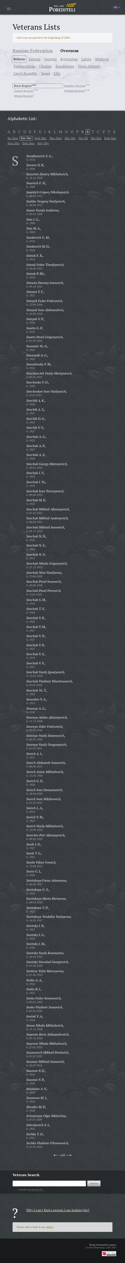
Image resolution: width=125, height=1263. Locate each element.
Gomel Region (23, 91)
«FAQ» (50, 1227)
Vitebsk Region (74, 91)
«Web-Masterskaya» (96, 1247)
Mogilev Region (74, 86)
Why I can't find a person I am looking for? (57, 1210)
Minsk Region (23, 96)
